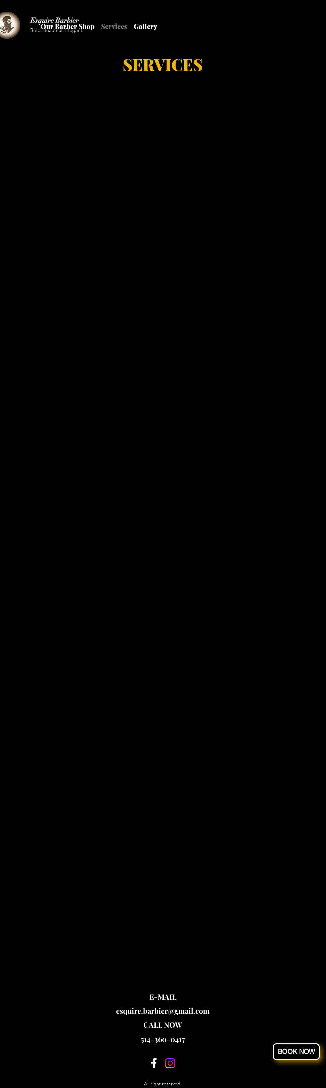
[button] (296, 1051)
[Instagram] (170, 1063)
